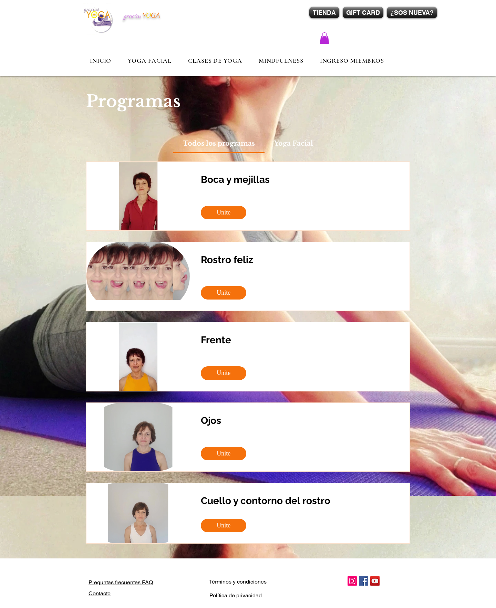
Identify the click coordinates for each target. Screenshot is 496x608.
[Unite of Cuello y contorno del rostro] (223, 525)
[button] (324, 38)
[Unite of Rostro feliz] (223, 293)
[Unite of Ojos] (223, 453)
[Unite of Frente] (223, 373)
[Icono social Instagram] (352, 581)
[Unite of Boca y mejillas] (223, 212)
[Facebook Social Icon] (363, 581)
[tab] (219, 144)
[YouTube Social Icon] (375, 581)
